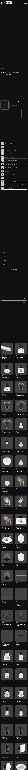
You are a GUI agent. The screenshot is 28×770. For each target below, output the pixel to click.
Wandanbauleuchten (11, 156)
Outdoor (14, 105)
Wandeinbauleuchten (11, 159)
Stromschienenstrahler (11, 180)
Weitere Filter (14, 268)
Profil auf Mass (9, 146)
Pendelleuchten (9, 177)
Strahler (6, 170)
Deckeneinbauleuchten (12, 153)
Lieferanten (16, 113)
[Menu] (25, 3)
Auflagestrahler (9, 173)
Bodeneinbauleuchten (11, 166)
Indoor (5, 105)
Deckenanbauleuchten (11, 149)
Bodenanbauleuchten (11, 163)
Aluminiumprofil (9, 142)
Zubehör (5, 113)
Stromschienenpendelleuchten (14, 183)
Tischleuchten (8, 187)
